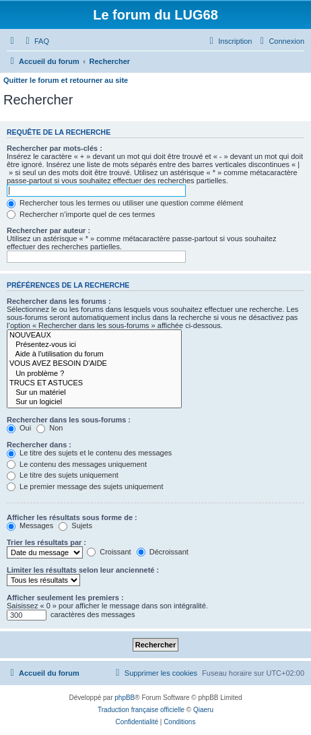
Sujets (75, 525)
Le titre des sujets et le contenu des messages (89, 453)
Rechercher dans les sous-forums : (69, 420)
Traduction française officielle (141, 709)
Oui (19, 428)
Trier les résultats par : (46, 542)
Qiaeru (203, 709)
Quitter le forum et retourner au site (65, 80)
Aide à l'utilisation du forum (94, 354)
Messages (30, 525)
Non (49, 428)
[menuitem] (35, 41)
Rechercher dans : (39, 445)
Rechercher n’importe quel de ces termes (81, 214)
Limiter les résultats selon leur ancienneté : (83, 570)
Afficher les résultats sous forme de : (72, 517)
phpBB (124, 697)
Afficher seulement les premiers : (65, 598)
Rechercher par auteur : (48, 230)
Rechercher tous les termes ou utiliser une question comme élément (125, 203)
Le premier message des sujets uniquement (85, 486)
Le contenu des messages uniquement (77, 464)
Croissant (109, 552)
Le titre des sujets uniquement (62, 475)
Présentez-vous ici (94, 345)
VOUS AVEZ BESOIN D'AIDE (94, 364)
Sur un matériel (94, 392)
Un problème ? (94, 374)
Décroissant (162, 552)
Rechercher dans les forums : (59, 301)
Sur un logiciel (94, 402)
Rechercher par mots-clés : (54, 148)
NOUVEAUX (94, 335)
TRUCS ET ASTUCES (94, 383)
